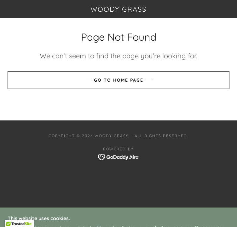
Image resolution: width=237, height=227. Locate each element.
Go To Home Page (118, 80)
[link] (118, 9)
